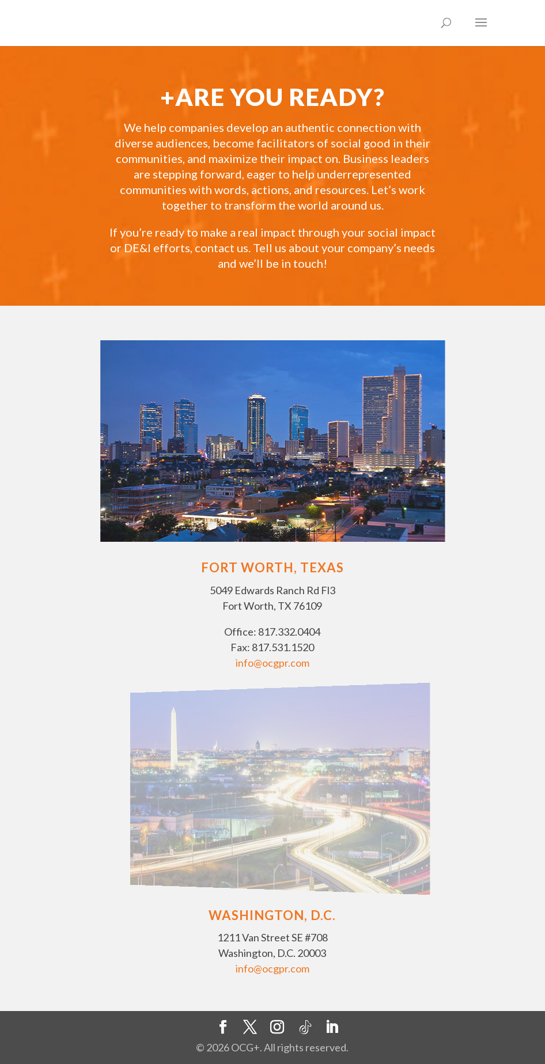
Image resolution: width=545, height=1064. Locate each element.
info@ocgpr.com (272, 662)
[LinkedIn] (332, 1027)
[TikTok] (305, 1028)
